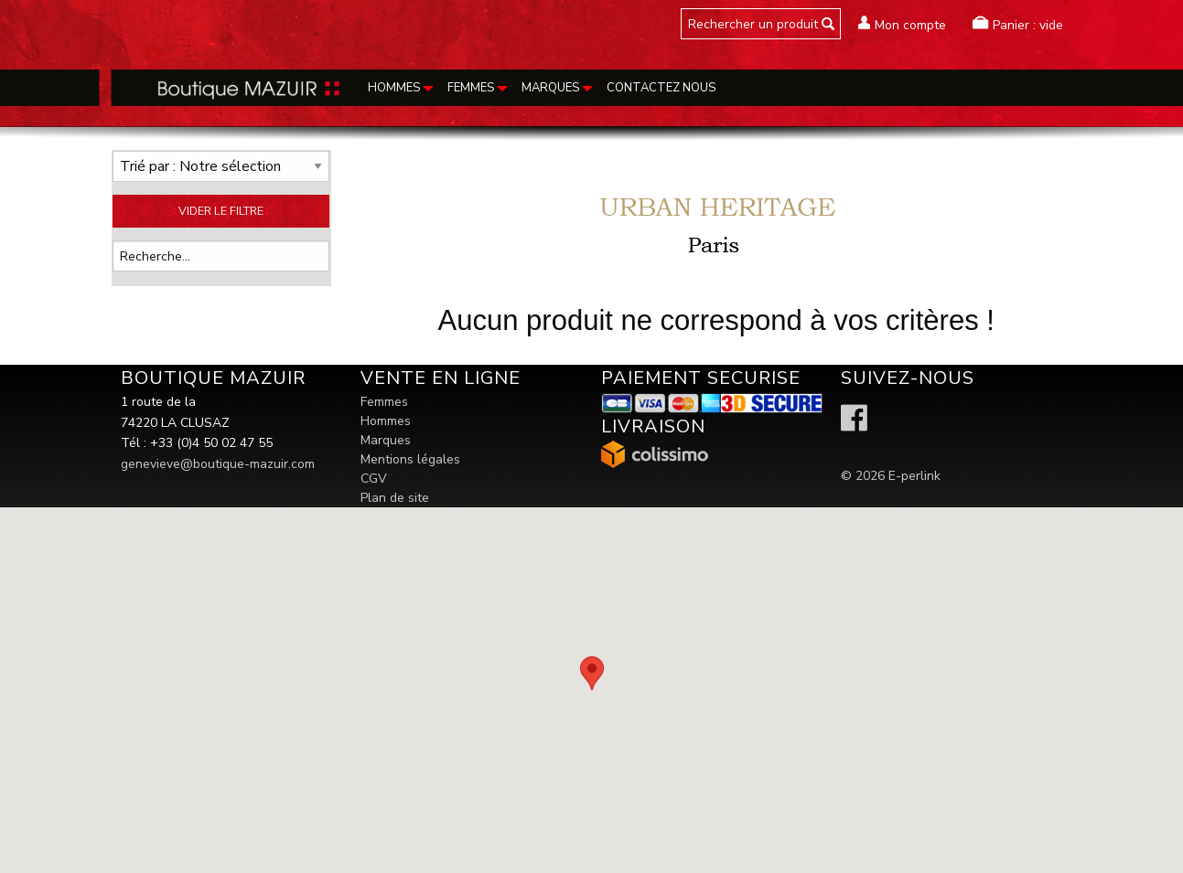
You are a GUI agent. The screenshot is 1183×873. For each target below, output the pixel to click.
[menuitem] (398, 88)
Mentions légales (410, 459)
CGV (373, 478)
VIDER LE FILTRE (220, 210)
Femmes (384, 401)
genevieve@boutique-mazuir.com (218, 464)
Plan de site (394, 497)
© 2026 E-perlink (891, 475)
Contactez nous (661, 88)
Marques (385, 440)
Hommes (385, 421)
